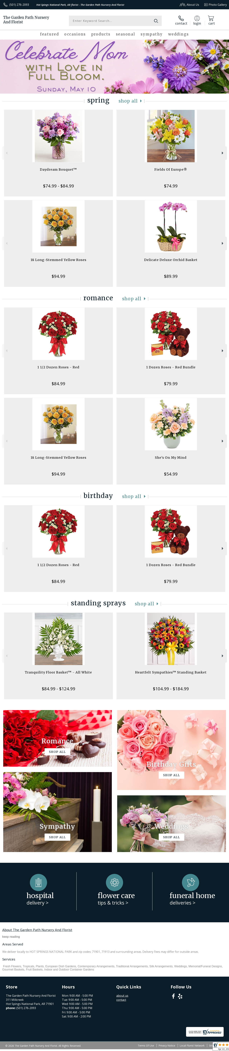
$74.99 (171, 186)
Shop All (128, 101)
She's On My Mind (171, 457)
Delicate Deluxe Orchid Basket (171, 260)
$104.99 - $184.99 (171, 689)
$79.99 (171, 383)
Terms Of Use (146, 1045)
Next (223, 153)
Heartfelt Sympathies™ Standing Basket (171, 672)
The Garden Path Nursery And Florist (26, 19)
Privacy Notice (167, 1045)
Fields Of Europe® (170, 169)
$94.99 (58, 276)
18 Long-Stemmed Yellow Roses (58, 260)
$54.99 (171, 474)
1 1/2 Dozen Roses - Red (58, 367)
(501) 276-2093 (19, 5)
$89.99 (171, 276)
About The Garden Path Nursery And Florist (37, 929)
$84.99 (58, 383)
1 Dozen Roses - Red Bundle (171, 367)
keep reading (11, 936)
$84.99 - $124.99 (58, 689)
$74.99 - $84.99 (58, 186)
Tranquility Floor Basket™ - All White (58, 672)
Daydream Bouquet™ (58, 169)
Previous (6, 153)
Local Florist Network (192, 1045)
